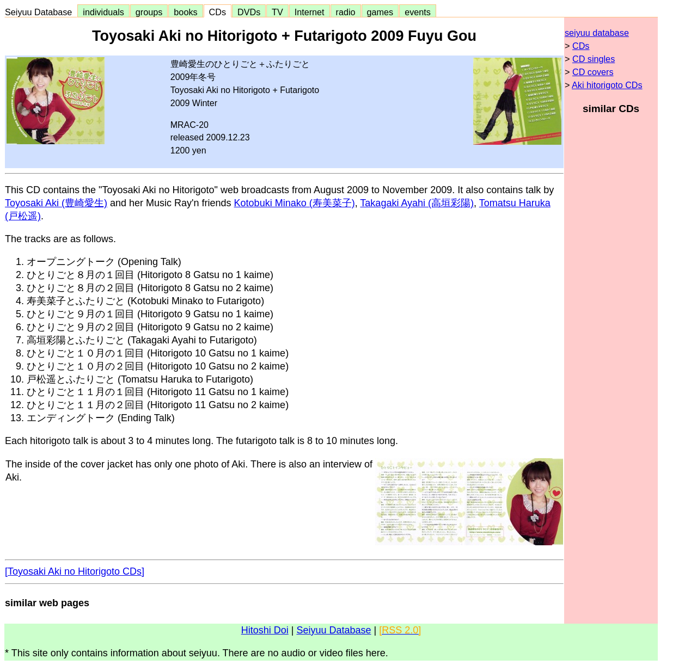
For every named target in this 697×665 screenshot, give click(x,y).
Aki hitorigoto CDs (607, 85)
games (380, 12)
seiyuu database (597, 33)
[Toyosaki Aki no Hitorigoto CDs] (74, 571)
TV (277, 12)
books (185, 12)
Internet (309, 12)
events (418, 12)
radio (345, 12)
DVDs (249, 12)
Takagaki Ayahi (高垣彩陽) (417, 203)
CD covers (593, 72)
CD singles (593, 59)
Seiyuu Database (41, 12)
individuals (103, 12)
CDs (217, 12)
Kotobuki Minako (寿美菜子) (294, 203)
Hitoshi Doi (265, 630)
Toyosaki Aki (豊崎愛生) (56, 203)
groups (149, 12)
